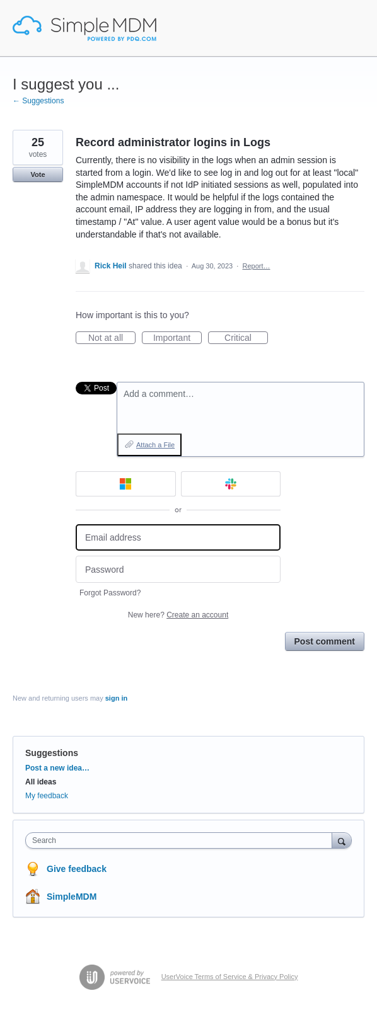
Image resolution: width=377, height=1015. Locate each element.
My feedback (46, 795)
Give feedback (77, 869)
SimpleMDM (71, 897)
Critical (246, 338)
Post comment (324, 641)
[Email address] (178, 537)
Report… (256, 266)
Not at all (112, 338)
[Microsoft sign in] (126, 483)
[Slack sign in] (231, 483)
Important (177, 338)
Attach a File (155, 445)
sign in (116, 698)
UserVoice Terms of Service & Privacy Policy (229, 976)
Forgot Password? (110, 592)
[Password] (178, 569)
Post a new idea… (57, 768)
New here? (178, 615)
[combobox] (182, 840)
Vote (37, 174)
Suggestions (51, 753)
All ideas (40, 781)
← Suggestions (38, 100)
